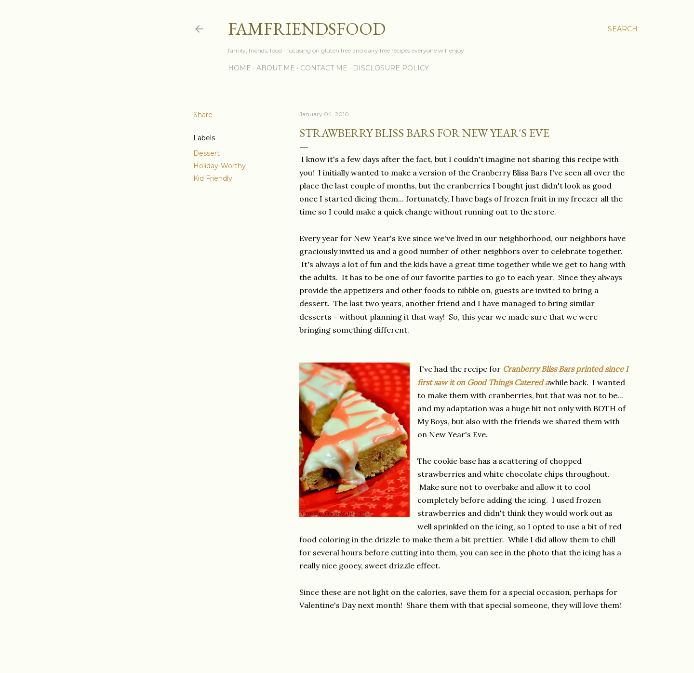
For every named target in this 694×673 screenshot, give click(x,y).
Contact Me (323, 68)
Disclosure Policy (391, 68)
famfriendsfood (307, 28)
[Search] (623, 28)
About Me (275, 68)
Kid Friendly (212, 178)
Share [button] (203, 114)
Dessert (206, 153)
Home (239, 68)
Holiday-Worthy (219, 166)
